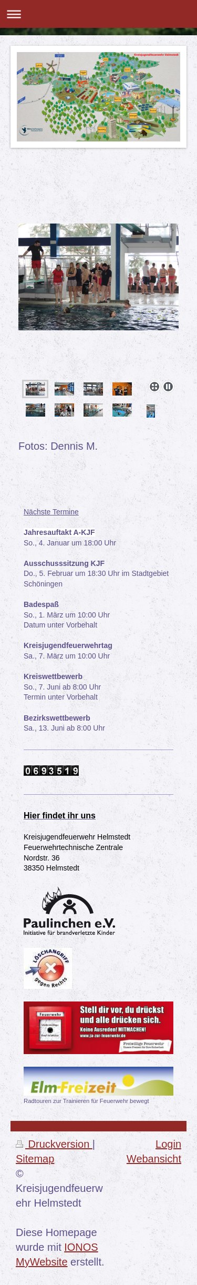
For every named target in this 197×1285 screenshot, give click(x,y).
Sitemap (35, 1159)
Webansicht (154, 1159)
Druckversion (54, 1144)
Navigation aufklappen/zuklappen (98, 14)
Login (168, 1144)
